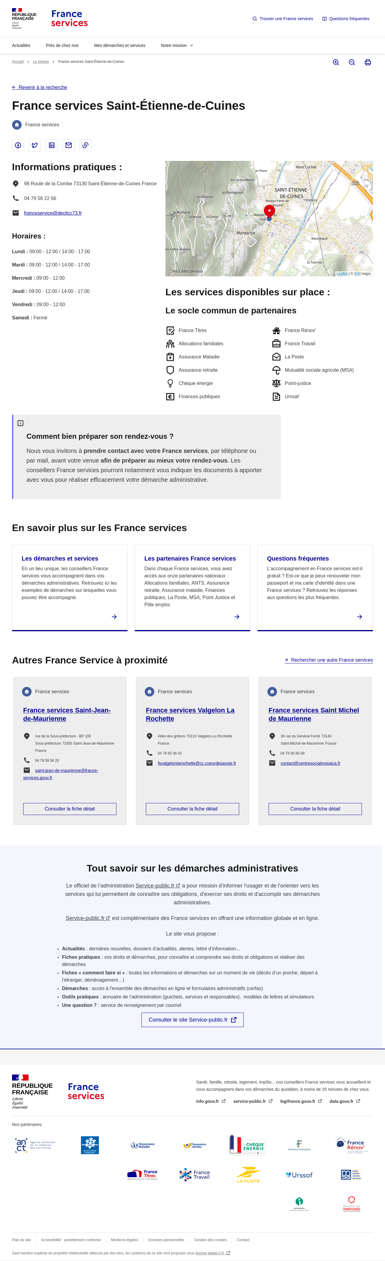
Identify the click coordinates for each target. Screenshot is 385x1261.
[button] (269, 211)
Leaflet (342, 274)
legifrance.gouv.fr (298, 1101)
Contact (243, 1240)
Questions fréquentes (349, 18)
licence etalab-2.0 (210, 1253)
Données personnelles (166, 1240)
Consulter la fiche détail (70, 808)
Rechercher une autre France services (332, 660)
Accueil (18, 62)
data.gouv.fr (342, 1101)
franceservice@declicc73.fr (53, 213)
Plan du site (21, 1240)
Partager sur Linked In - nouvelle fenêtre (52, 145)
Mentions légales (124, 1240)
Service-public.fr (155, 886)
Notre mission (174, 45)
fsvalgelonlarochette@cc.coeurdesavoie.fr (197, 763)
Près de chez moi (62, 45)
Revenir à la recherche (43, 87)
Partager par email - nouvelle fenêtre (69, 145)
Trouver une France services (286, 18)
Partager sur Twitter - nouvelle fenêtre (35, 145)
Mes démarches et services (119, 45)
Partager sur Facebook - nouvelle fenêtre (18, 145)
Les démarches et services (60, 558)
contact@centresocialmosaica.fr (310, 763)
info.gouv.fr (208, 1101)
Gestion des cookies (210, 1240)
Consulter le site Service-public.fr (188, 1020)
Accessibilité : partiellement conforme (71, 1240)
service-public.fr (250, 1101)
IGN (357, 274)
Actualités (21, 45)
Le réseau (41, 62)
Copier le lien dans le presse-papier (85, 145)
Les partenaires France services (190, 558)
